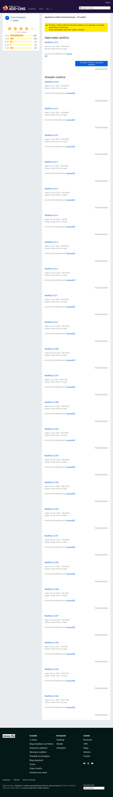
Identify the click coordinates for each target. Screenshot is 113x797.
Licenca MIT (70, 93)
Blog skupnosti (36, 760)
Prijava (107, 2)
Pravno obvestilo (29, 780)
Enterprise (61, 748)
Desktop (60, 740)
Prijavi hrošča (36, 768)
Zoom (15, 20)
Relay (86, 748)
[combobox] (94, 7)
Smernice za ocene (38, 772)
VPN (85, 744)
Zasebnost (6, 780)
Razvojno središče (38, 752)
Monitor (87, 752)
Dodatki (33, 736)
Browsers (87, 740)
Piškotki (17, 780)
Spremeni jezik (88, 785)
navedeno (10, 785)
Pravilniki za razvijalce (40, 756)
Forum (32, 764)
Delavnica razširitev (39, 748)
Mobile (59, 744)
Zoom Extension (18, 17)
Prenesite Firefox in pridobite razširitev (91, 63)
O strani (33, 740)
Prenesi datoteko (101, 69)
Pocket (86, 756)
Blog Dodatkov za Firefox (41, 744)
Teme (41, 9)
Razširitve (32, 9)
